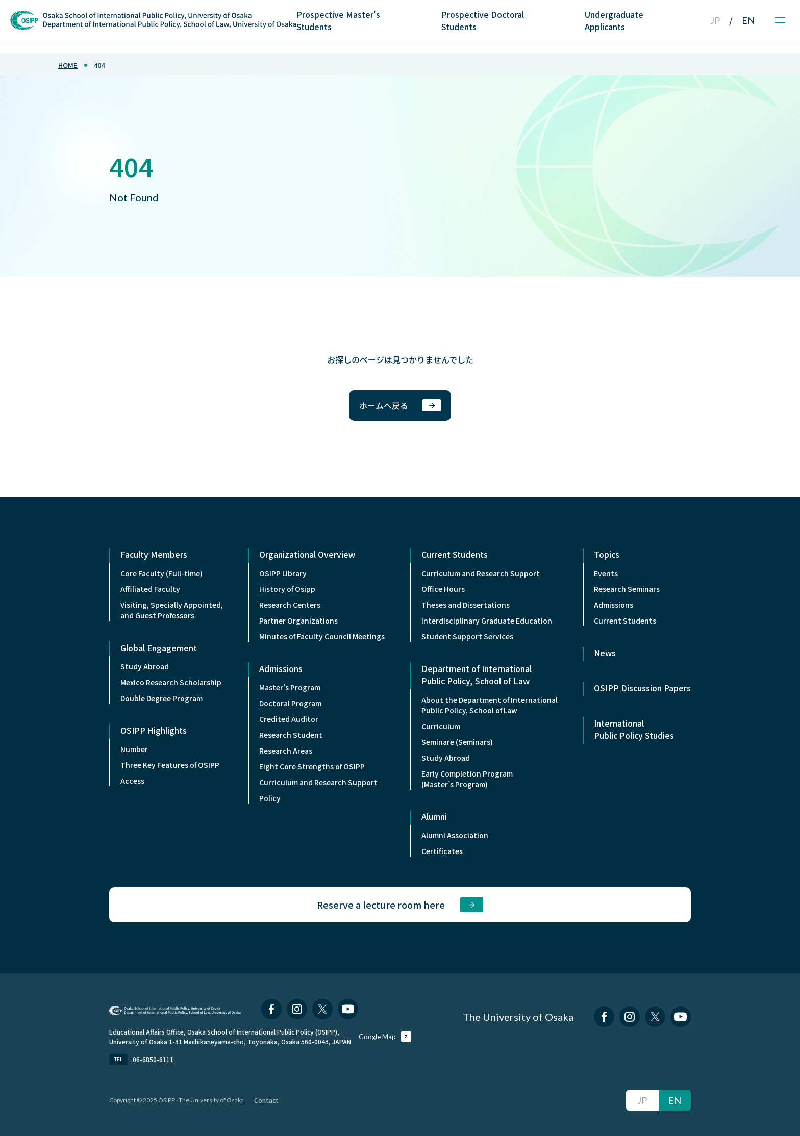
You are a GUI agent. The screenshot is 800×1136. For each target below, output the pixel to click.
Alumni (434, 816)
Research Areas (285, 750)
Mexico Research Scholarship (170, 682)
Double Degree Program (161, 698)
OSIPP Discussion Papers (642, 688)
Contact (266, 1100)
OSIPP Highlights (153, 730)
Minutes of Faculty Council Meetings (322, 636)
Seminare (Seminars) (457, 742)
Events (606, 573)
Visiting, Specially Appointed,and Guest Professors (171, 610)
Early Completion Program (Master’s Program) (467, 778)
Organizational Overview (307, 554)
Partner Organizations (298, 620)
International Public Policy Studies (634, 729)
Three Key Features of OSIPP (169, 765)
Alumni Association (454, 835)
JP (715, 20)
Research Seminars (627, 589)
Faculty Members (153, 554)
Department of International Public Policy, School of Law (476, 674)
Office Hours (443, 589)
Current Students (454, 554)
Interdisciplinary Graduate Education (486, 620)
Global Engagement (158, 647)
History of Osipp (287, 589)
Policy (270, 798)
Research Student (290, 735)
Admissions (281, 668)
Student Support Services (467, 636)
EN (748, 20)
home (68, 65)
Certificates (442, 851)
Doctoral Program (290, 703)
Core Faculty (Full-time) (161, 573)
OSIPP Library (283, 573)
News (605, 653)
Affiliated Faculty (150, 589)
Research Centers (289, 605)
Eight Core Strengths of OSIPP (312, 766)
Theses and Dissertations (465, 605)
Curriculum (440, 726)
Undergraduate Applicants (614, 20)
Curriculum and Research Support (318, 782)
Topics (606, 554)
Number (134, 749)
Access (132, 781)
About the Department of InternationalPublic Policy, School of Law (489, 704)
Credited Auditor (288, 719)
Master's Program (289, 687)
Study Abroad (144, 666)
